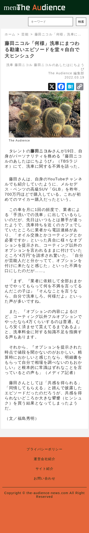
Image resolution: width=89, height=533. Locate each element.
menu (7, 7)
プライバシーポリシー (44, 449)
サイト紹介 (45, 468)
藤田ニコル (24, 65)
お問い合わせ (44, 478)
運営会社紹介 (44, 459)
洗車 (9, 65)
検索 (81, 21)
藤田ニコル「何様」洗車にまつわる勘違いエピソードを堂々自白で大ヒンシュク (42, 49)
